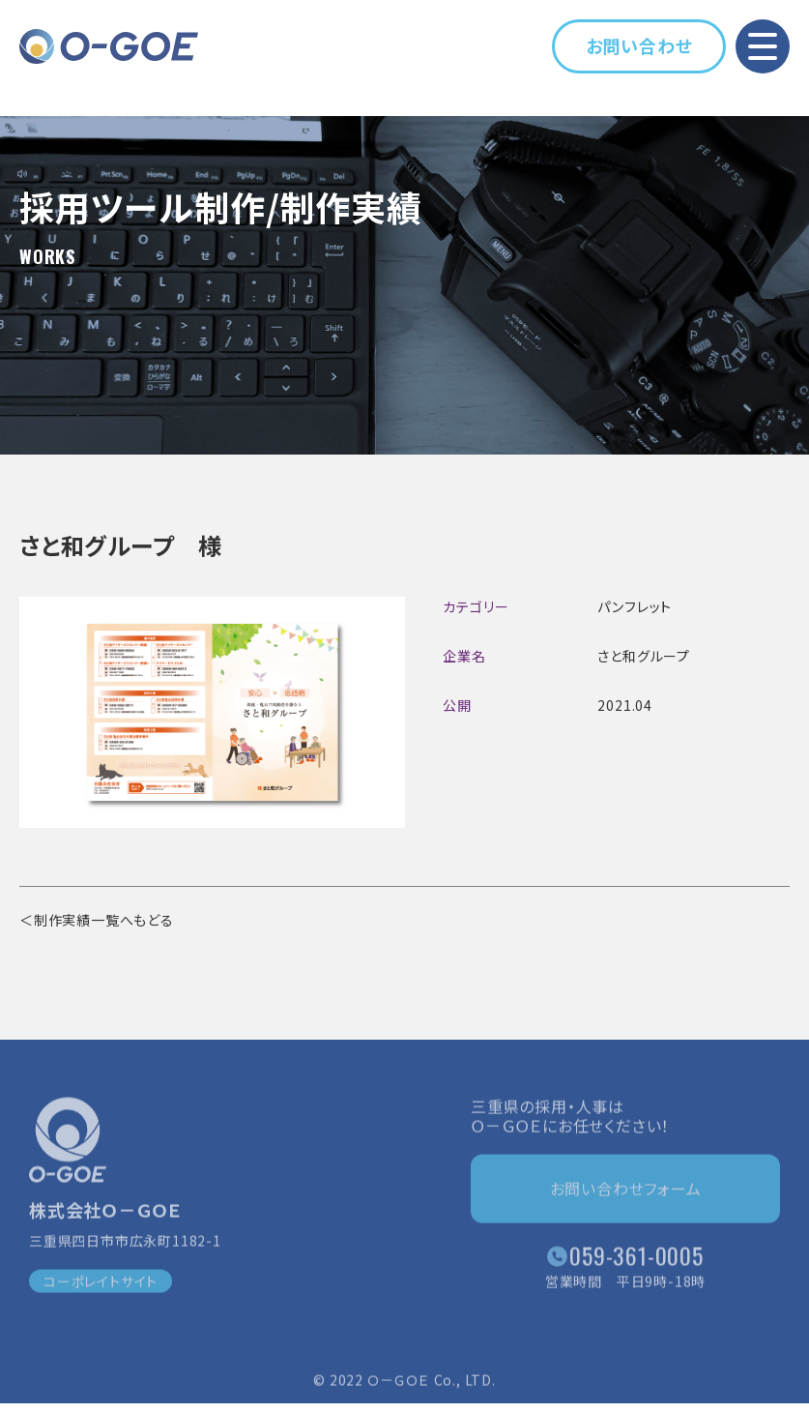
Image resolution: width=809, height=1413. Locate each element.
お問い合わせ (639, 45)
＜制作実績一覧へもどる (96, 919)
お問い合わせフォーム (626, 1191)
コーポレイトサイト (100, 1284)
